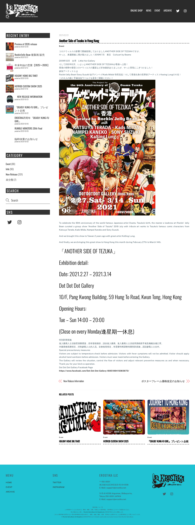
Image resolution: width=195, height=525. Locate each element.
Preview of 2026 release (26, 44)
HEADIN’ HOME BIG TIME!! (69, 441)
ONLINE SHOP (136, 10)
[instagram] (185, 10)
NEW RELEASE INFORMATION (28, 97)
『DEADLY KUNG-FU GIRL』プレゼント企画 (167, 441)
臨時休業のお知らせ (26, 139)
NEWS (148, 10)
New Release (11, 174)
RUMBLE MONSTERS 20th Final (28, 128)
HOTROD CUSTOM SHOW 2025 (115, 441)
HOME (9, 482)
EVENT (157, 10)
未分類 (9, 180)
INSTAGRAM (58, 487)
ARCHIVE (168, 10)
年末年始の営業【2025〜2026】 (32, 65)
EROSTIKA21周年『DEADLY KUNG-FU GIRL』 (32, 119)
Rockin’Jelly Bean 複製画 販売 (30, 55)
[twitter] (178, 10)
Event (61, 46)
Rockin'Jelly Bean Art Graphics (93, 512)
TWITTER (57, 482)
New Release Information (73, 381)
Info (7, 169)
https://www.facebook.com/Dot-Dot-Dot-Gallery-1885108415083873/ (94, 371)
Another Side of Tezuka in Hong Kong (79, 40)
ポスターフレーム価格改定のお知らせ (163, 381)
